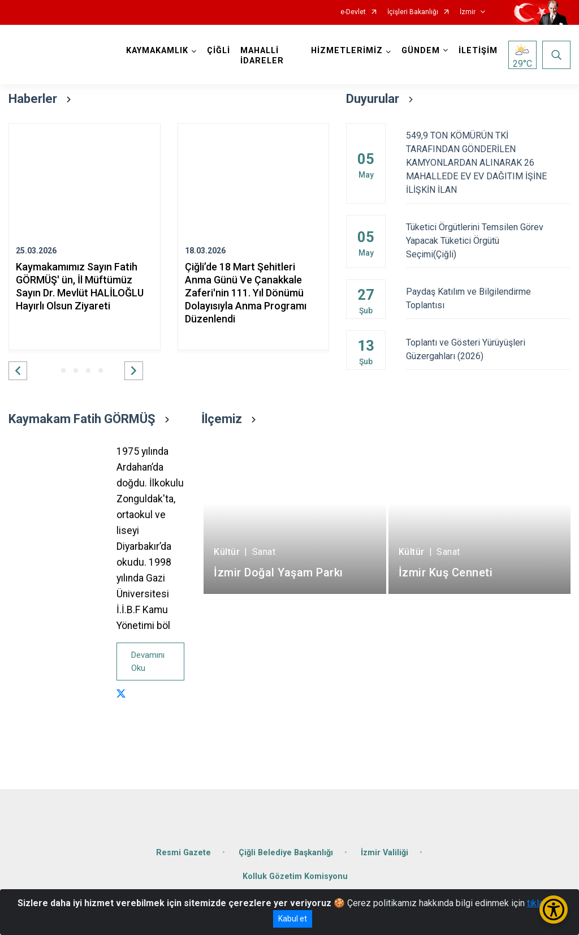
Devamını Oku (148, 661)
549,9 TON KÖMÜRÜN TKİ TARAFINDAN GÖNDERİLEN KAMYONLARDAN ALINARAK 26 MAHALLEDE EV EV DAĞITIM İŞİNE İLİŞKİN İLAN (488, 162)
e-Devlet (353, 12)
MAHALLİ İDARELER (262, 56)
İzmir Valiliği (384, 853)
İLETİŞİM (478, 50)
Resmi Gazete (183, 853)
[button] (17, 370)
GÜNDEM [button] (420, 50)
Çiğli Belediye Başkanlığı (286, 853)
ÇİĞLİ (218, 50)
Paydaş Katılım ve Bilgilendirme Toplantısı (488, 298)
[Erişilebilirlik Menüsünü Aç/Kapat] (553, 909)
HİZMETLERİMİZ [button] (347, 50)
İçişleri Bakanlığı (412, 12)
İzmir (468, 12)
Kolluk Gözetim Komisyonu (295, 876)
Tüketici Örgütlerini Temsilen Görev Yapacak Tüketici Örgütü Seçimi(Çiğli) (488, 241)
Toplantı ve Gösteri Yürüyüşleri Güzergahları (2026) (488, 349)
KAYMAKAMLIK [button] (157, 50)
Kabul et (292, 918)
